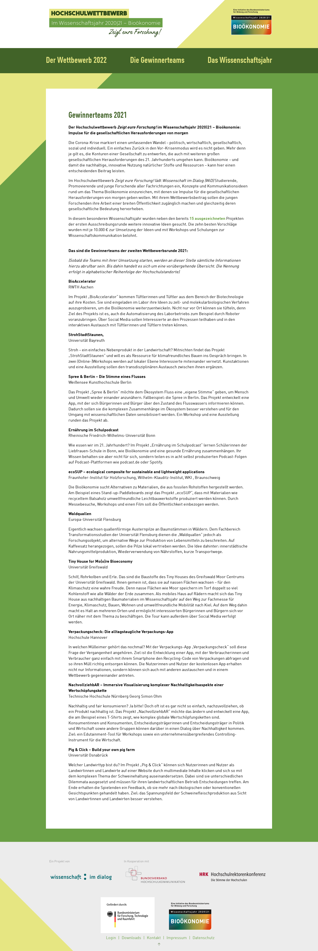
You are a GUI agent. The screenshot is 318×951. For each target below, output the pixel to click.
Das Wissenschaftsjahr (240, 60)
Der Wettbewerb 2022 (76, 60)
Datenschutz (203, 938)
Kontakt (154, 938)
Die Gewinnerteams (157, 60)
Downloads (131, 938)
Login (111, 938)
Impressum (177, 938)
